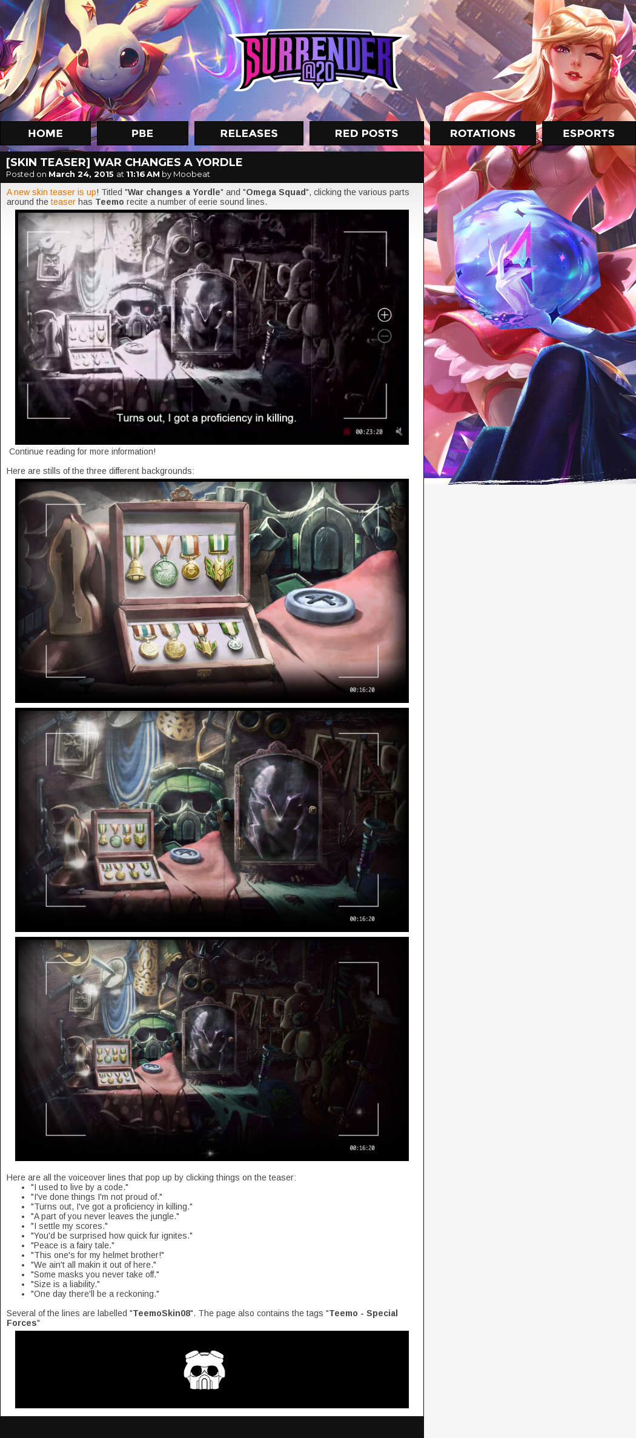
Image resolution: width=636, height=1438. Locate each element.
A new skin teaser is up (51, 192)
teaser (63, 202)
